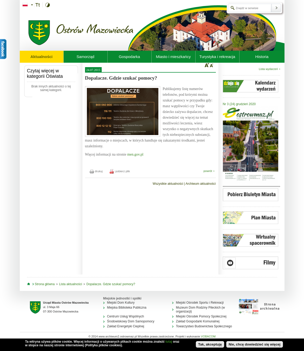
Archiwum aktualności (200, 184)
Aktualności (41, 56)
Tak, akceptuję (210, 344)
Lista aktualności (70, 284)
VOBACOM (208, 336)
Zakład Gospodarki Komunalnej (197, 321)
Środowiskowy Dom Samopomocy (130, 321)
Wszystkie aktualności (168, 184)
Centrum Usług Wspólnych (125, 316)
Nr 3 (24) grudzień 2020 (239, 104)
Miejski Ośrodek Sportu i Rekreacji (200, 302)
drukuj (96, 171)
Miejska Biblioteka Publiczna (126, 307)
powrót (207, 171)
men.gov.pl (135, 154)
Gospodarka (129, 56)
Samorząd (85, 56)
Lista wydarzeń (268, 69)
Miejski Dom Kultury (121, 302)
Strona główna (45, 284)
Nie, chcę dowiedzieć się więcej (254, 344)
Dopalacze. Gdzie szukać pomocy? (110, 284)
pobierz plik (120, 171)
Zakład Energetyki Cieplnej (125, 326)
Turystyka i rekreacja (217, 56)
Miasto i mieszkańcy (173, 56)
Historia (262, 56)
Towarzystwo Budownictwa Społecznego (204, 326)
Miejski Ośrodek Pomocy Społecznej (201, 316)
